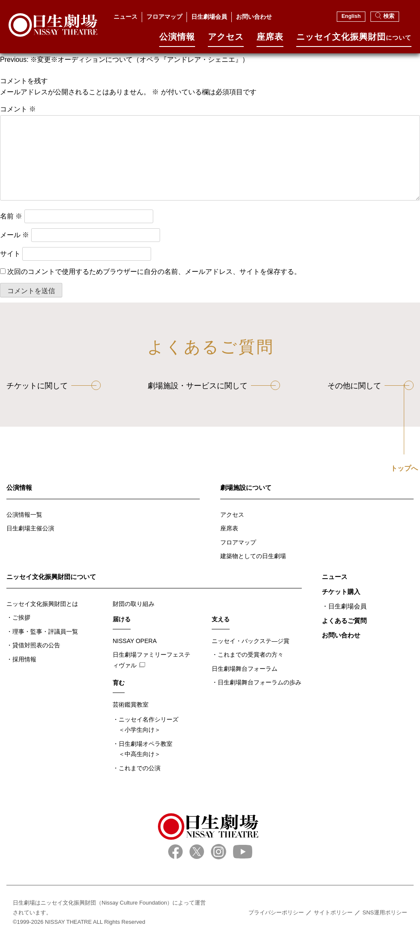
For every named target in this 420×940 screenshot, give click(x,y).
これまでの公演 (139, 768)
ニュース (125, 16)
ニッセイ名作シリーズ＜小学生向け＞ (148, 724)
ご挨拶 (21, 617)
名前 (11, 216)
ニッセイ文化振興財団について (51, 576)
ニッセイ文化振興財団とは (42, 603)
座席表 (270, 40)
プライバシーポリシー (276, 912)
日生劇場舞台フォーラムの (259, 682)
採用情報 (24, 659)
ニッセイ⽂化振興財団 (353, 40)
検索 (384, 15)
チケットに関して (37, 385)
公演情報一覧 (24, 514)
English (351, 16)
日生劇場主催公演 (30, 528)
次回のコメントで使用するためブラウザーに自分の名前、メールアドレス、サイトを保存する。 (154, 271)
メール (14, 235)
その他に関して (354, 385)
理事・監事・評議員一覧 (45, 631)
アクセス (226, 40)
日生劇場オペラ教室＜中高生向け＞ (145, 749)
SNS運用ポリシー (384, 912)
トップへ (404, 468)
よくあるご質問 (344, 620)
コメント (18, 109)
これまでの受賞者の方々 (250, 654)
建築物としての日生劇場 (253, 556)
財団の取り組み (134, 603)
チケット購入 (341, 591)
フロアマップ (164, 16)
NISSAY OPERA (135, 640)
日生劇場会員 (209, 16)
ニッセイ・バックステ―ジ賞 (250, 640)
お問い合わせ (254, 16)
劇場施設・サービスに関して (198, 385)
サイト (10, 253)
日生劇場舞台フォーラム (244, 668)
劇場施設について (245, 487)
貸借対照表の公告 (36, 645)
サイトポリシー (333, 912)
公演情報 (177, 40)
